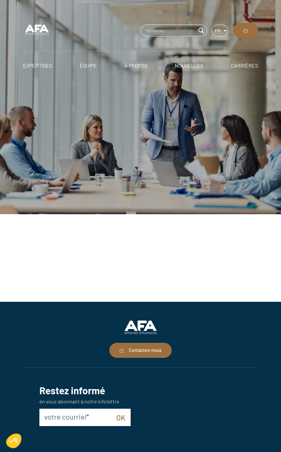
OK (120, 417)
